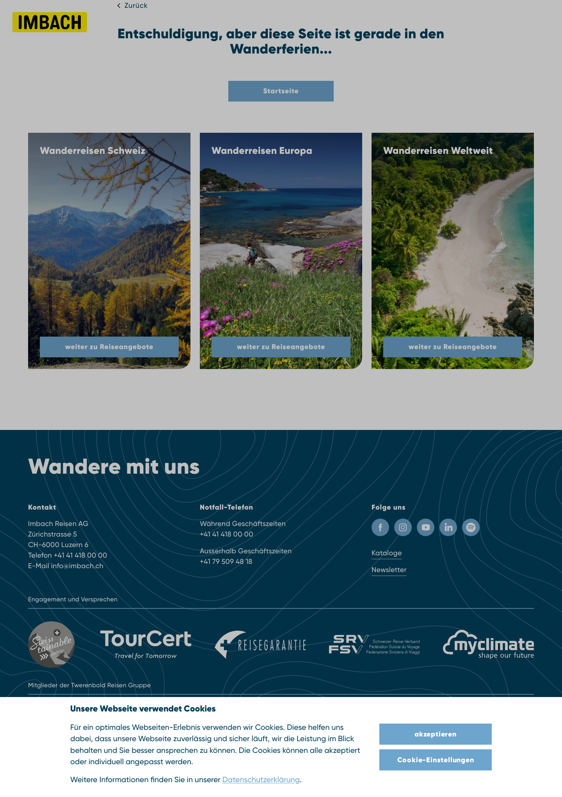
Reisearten (255, 26)
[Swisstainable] (52, 644)
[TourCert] (145, 644)
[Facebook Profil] (380, 527)
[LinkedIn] (448, 527)
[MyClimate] (488, 644)
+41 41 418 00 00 (80, 555)
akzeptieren (435, 734)
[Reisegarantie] (260, 645)
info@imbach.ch (77, 566)
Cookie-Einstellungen (435, 760)
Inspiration (297, 26)
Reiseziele (214, 26)
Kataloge (387, 553)
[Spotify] (471, 527)
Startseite (281, 91)
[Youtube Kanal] (425, 527)
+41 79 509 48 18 (226, 562)
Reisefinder (173, 26)
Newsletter (389, 570)
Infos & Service (346, 26)
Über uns (392, 26)
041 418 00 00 (494, 26)
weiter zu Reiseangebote (109, 346)
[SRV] (374, 644)
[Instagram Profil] (403, 527)
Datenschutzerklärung (261, 779)
